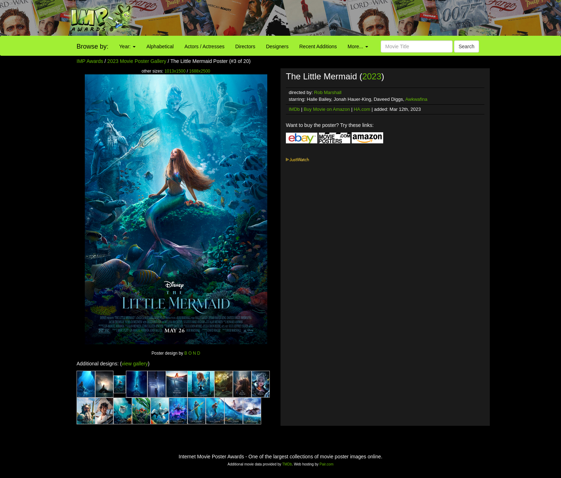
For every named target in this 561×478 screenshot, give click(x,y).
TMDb (287, 464)
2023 (371, 76)
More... (358, 46)
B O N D (192, 353)
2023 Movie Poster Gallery (136, 61)
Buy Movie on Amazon (327, 109)
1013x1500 (175, 71)
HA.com (362, 109)
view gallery (135, 363)
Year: (127, 46)
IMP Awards (90, 61)
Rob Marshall (328, 92)
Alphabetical (160, 46)
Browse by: (92, 46)
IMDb (294, 109)
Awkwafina (416, 99)
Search (466, 46)
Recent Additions (318, 46)
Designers (277, 46)
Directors (245, 46)
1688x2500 (199, 71)
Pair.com (326, 464)
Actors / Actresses (204, 46)
